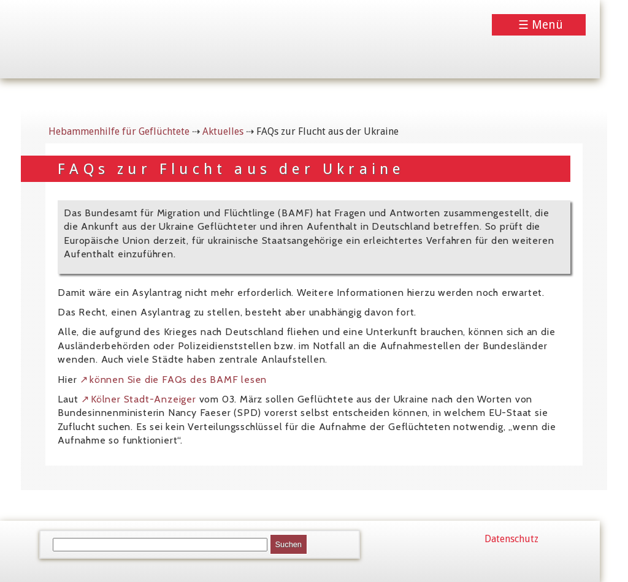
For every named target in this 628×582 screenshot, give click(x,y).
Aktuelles (222, 131)
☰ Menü (540, 25)
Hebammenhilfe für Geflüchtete (119, 131)
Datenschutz (511, 539)
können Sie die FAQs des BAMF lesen (178, 379)
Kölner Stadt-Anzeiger (143, 399)
